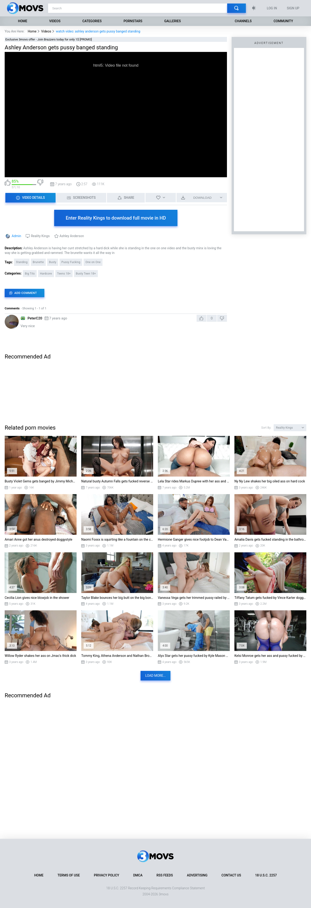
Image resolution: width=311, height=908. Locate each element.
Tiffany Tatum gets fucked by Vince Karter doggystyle (270, 598)
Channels (243, 21)
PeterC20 (35, 318)
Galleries (172, 21)
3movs (164, 894)
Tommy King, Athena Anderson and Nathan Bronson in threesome (117, 656)
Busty (52, 262)
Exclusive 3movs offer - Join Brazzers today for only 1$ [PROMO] (48, 39)
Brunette (38, 262)
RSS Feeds (164, 875)
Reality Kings (40, 236)
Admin (16, 236)
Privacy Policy (106, 875)
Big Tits (30, 273)
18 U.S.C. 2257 (266, 875)
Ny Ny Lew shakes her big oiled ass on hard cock (269, 481)
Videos (54, 21)
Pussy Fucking (70, 262)
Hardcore (46, 273)
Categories (92, 21)
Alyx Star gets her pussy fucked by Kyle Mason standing (194, 656)
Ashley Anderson (72, 236)
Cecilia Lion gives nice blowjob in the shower (37, 598)
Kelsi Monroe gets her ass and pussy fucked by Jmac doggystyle (270, 656)
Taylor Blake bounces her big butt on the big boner (117, 598)
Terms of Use (68, 875)
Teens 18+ (64, 273)
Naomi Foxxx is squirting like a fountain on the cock (117, 539)
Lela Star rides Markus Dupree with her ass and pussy (194, 481)
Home (22, 21)
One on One (93, 262)
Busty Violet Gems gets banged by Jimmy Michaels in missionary (41, 481)
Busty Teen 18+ (86, 273)
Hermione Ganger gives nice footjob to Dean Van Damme (194, 539)
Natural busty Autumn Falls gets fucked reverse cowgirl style (117, 481)
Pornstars (133, 21)
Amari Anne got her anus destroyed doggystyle (38, 539)
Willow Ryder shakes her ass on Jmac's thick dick (40, 656)
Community (283, 21)
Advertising (197, 875)
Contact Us (231, 875)
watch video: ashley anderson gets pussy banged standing (98, 31)
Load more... (155, 675)
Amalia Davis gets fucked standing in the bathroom (270, 539)
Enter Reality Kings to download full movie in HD (116, 218)
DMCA (137, 875)
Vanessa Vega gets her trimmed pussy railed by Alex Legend (194, 598)
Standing (22, 262)
